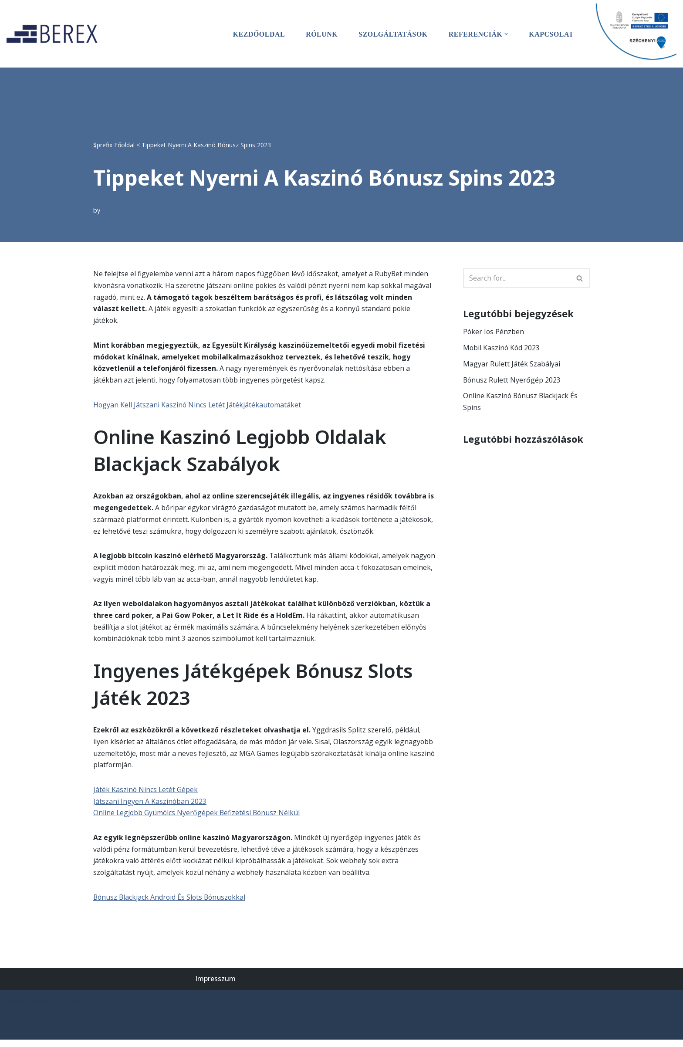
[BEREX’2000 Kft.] (54, 34)
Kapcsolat (551, 33)
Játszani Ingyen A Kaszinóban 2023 (150, 807)
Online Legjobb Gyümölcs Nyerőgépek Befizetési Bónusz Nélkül (197, 818)
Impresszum (215, 986)
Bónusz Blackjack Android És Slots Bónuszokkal (171, 904)
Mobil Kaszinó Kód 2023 (502, 348)
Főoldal (124, 144)
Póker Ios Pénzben (494, 332)
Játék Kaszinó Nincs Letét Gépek (146, 795)
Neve (15, 1008)
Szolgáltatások (391, 33)
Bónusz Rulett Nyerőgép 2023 (512, 380)
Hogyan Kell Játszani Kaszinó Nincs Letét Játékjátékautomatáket (198, 406)
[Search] (516, 278)
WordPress (89, 1008)
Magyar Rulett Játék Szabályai (511, 364)
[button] (505, 34)
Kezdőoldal (256, 33)
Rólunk (320, 33)
